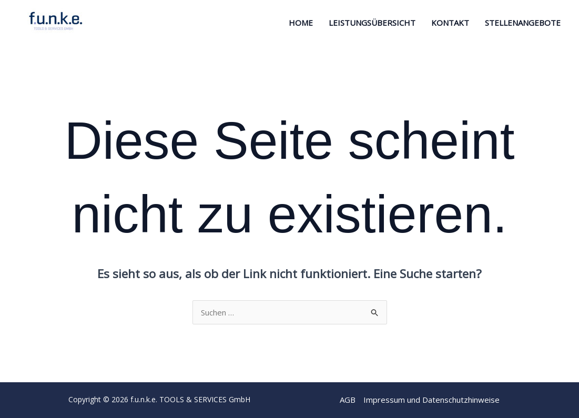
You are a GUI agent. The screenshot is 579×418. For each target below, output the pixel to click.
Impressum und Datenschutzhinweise (431, 399)
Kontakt (450, 22)
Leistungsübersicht (372, 22)
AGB (347, 399)
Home (301, 22)
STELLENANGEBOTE (523, 22)
